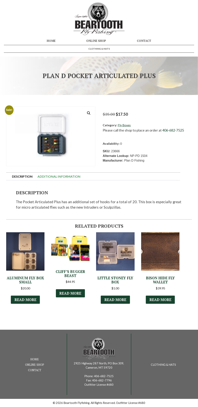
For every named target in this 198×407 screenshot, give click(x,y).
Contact (144, 41)
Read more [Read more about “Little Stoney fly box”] (115, 299)
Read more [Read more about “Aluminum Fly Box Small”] (25, 299)
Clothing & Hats (99, 48)
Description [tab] (22, 176)
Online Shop (96, 41)
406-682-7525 (173, 130)
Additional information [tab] (59, 176)
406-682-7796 (102, 380)
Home (51, 41)
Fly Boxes (124, 125)
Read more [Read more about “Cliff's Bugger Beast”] (70, 293)
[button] (88, 113)
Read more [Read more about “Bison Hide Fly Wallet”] (160, 299)
